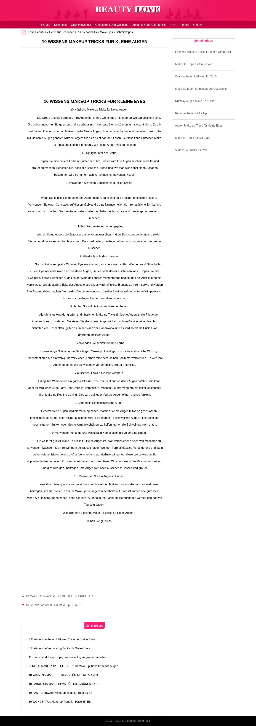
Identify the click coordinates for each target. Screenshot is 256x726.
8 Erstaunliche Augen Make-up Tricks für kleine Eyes (62, 639)
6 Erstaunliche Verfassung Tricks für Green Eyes (59, 648)
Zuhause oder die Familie (149, 24)
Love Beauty (36, 32)
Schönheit (60, 24)
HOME (45, 24)
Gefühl (197, 24)
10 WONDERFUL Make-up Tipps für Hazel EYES (60, 701)
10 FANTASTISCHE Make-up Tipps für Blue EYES (60, 692)
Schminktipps (124, 32)
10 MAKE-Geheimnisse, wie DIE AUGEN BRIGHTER (59, 596)
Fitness (184, 24)
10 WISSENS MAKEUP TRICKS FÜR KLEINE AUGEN (63, 675)
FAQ (173, 24)
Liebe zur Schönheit (61, 32)
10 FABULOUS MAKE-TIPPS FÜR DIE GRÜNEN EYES (64, 683)
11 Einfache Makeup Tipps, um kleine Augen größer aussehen (68, 657)
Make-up (105, 32)
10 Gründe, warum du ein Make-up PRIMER (54, 605)
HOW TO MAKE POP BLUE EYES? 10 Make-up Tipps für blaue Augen (73, 666)
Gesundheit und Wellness (111, 24)
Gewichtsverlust (81, 24)
